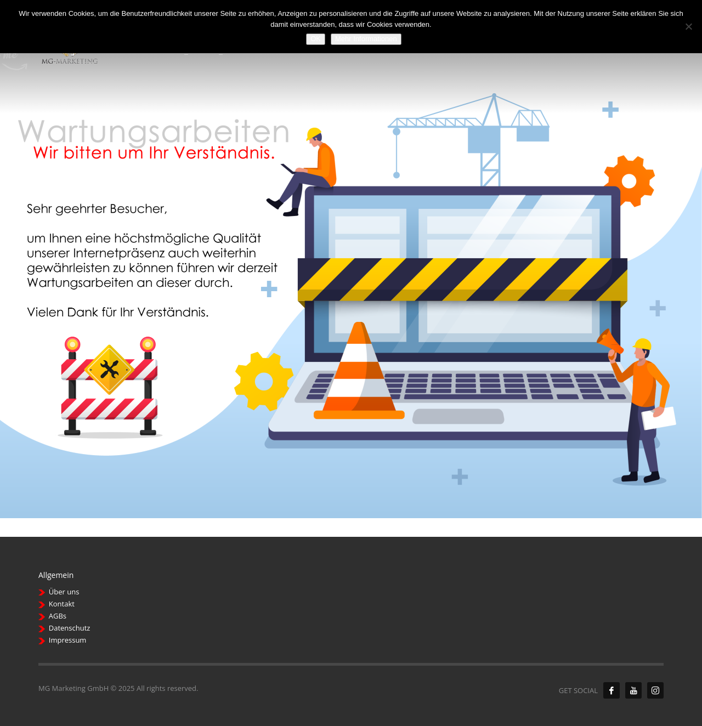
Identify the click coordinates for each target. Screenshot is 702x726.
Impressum (68, 640)
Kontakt (62, 604)
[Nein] (688, 26)
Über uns (64, 592)
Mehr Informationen (366, 39)
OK (315, 39)
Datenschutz (69, 628)
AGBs (57, 616)
